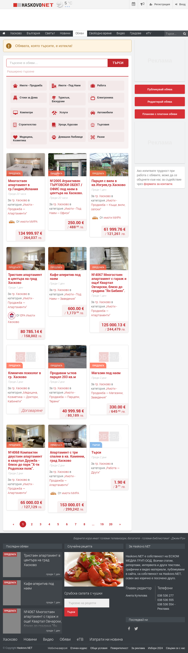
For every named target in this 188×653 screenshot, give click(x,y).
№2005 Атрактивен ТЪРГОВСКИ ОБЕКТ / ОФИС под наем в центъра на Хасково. (66, 187)
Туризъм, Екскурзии (61, 99)
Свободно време (100, 33)
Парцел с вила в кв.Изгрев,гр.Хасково (108, 183)
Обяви (65, 639)
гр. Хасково (19, 200)
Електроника (102, 98)
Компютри (23, 113)
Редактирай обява (159, 101)
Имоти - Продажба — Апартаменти (21, 209)
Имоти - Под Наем (66, 86)
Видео (48, 639)
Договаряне (31, 410)
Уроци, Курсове (65, 125)
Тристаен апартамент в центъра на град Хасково (25, 279)
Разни (98, 137)
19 (102, 524)
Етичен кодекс (79, 648)
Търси (118, 63)
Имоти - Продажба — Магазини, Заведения (107, 392)
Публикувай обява (159, 89)
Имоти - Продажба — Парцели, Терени (64, 396)
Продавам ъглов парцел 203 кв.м (63, 375)
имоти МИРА (29, 221)
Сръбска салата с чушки (83, 593)
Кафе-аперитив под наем (65, 277)
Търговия (100, 125)
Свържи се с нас (175, 648)
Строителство (24, 125)
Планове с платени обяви (159, 114)
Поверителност (119, 648)
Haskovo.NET (24, 648)
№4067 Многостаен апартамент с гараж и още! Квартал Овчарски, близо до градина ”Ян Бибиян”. (109, 283)
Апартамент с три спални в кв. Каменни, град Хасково (68, 456)
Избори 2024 (155, 648)
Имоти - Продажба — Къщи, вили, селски (108, 204)
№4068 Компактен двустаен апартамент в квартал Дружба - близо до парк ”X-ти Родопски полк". (25, 460)
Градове (135, 33)
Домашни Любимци (67, 137)
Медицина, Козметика (23, 138)
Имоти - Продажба (27, 86)
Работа (98, 86)
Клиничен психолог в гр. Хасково (25, 375)
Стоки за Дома (25, 98)
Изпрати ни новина (106, 639)
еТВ (80, 639)
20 (110, 524)
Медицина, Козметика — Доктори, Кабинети (23, 396)
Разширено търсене (20, 71)
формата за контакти (158, 184)
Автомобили (102, 113)
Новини (65, 33)
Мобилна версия (57, 648)
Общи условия (98, 648)
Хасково (10, 639)
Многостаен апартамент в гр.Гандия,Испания (23, 185)
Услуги (60, 113)
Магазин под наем (106, 373)
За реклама (138, 648)
